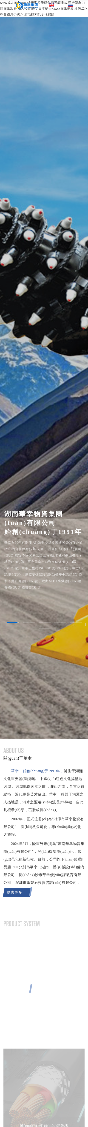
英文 (55, 5)
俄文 (74, 5)
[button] (13, 622)
